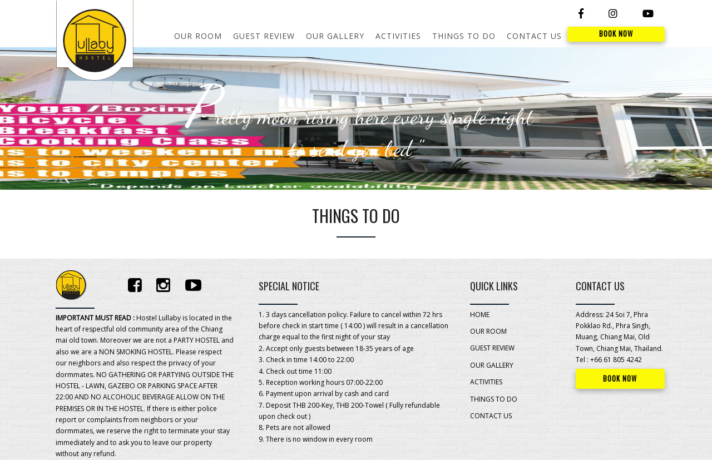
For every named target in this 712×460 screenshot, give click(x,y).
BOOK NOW (616, 33)
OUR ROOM (198, 36)
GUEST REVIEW (264, 36)
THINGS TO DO (464, 36)
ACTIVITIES (398, 36)
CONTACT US (534, 36)
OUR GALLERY (335, 36)
